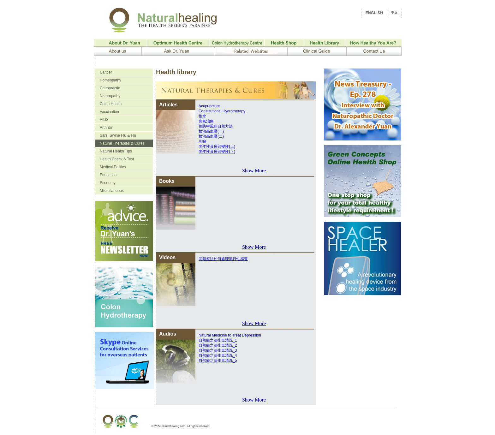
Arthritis (106, 127)
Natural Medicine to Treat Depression (230, 335)
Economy (108, 183)
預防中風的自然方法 (216, 126)
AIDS (104, 119)
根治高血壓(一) (211, 131)
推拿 (202, 116)
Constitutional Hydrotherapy (222, 111)
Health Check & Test (117, 159)
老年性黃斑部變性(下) (217, 151)
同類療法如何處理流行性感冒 (223, 259)
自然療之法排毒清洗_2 (218, 345)
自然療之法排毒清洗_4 (218, 355)
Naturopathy (110, 96)
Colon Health (111, 104)
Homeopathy (110, 80)
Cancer (106, 72)
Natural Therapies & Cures (122, 143)
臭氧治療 (206, 121)
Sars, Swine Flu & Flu (118, 135)
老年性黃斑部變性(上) (217, 146)
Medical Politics (113, 167)
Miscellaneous (112, 190)
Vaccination (109, 112)
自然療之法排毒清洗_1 (218, 340)
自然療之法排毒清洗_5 (218, 360)
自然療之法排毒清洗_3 (218, 350)
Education (108, 175)
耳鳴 (202, 141)
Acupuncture (209, 106)
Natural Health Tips (116, 151)
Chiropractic (110, 88)
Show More (254, 170)
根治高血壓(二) (211, 136)
